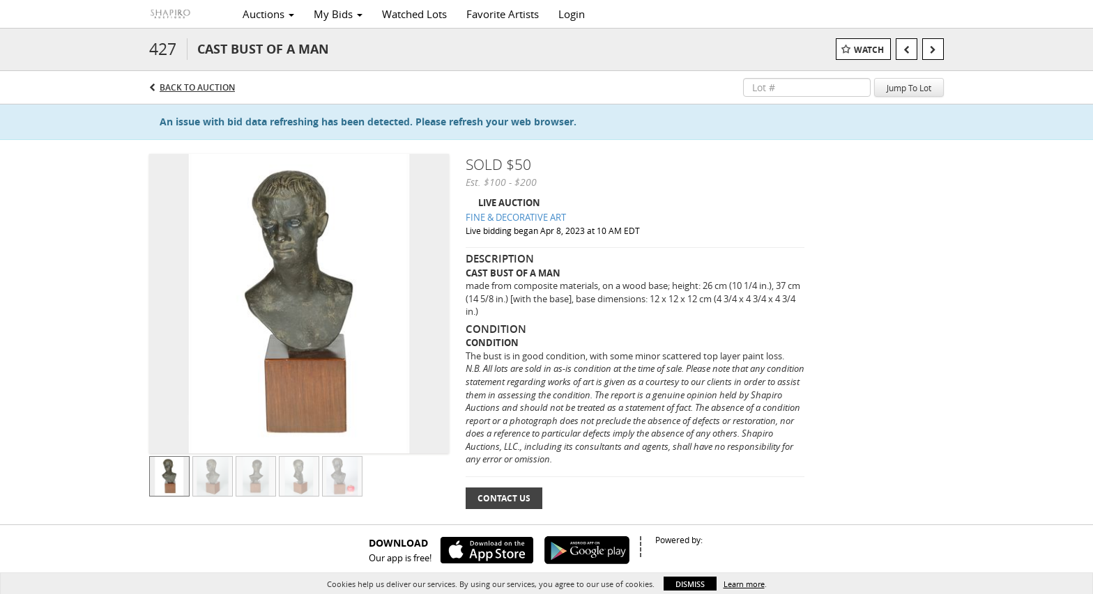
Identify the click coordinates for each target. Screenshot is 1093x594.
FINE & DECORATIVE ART (516, 217)
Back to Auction (197, 87)
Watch (869, 50)
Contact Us (503, 498)
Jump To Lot (909, 87)
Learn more (744, 584)
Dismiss (690, 584)
